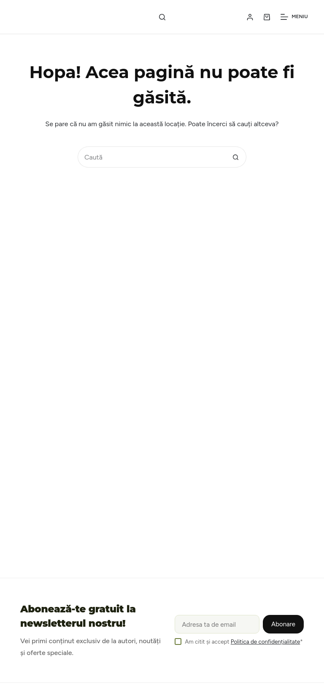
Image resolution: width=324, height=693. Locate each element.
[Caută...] (151, 157)
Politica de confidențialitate (265, 641)
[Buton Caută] (235, 157)
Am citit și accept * (244, 641)
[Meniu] (294, 17)
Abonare (283, 624)
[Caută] (162, 17)
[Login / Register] (250, 17)
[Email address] (217, 624)
